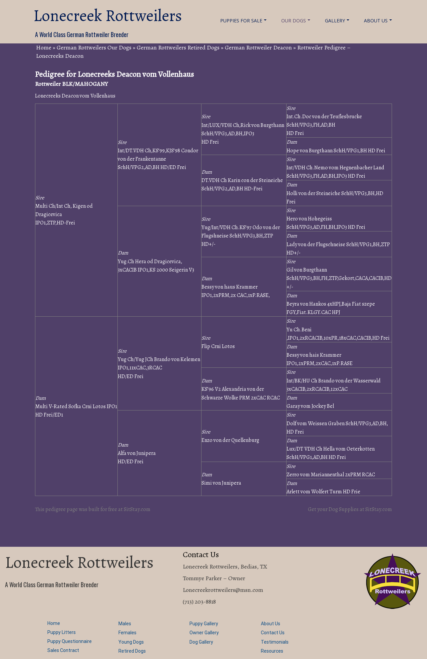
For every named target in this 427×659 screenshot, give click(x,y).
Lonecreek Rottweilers (107, 15)
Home (43, 47)
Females (127, 632)
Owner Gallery (204, 632)
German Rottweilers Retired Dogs (178, 47)
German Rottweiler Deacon (258, 47)
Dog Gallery (201, 642)
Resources (272, 651)
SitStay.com (137, 509)
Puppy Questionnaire (69, 641)
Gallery (337, 20)
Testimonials (275, 642)
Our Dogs (295, 20)
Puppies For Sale (243, 20)
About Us (378, 20)
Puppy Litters (61, 632)
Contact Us (273, 632)
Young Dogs (131, 642)
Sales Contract (63, 650)
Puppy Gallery (203, 623)
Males (124, 623)
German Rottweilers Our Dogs (94, 47)
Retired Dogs (132, 651)
